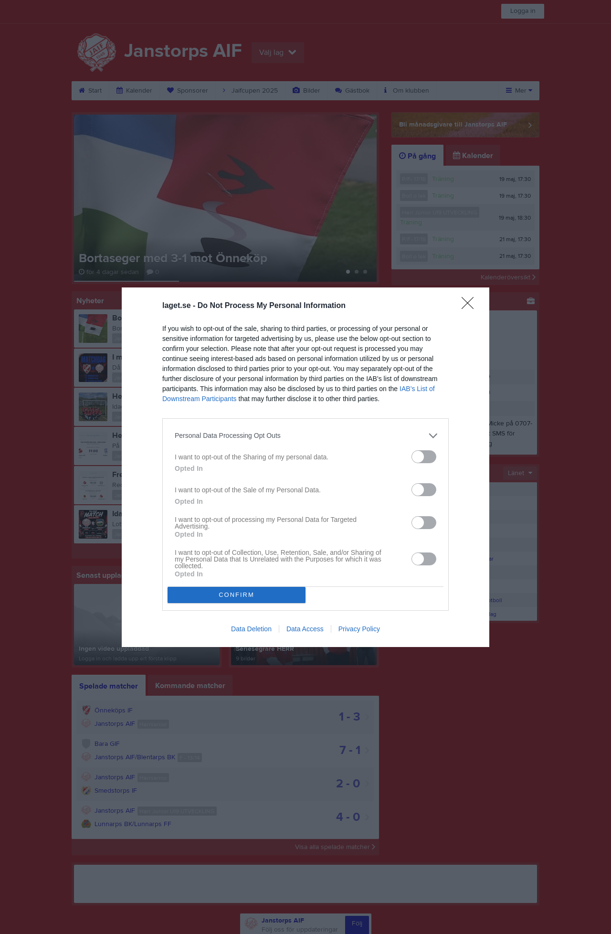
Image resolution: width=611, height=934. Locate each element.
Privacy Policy (359, 629)
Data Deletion (251, 629)
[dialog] (305, 467)
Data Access (305, 629)
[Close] (471, 306)
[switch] (423, 456)
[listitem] (305, 436)
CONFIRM (236, 594)
